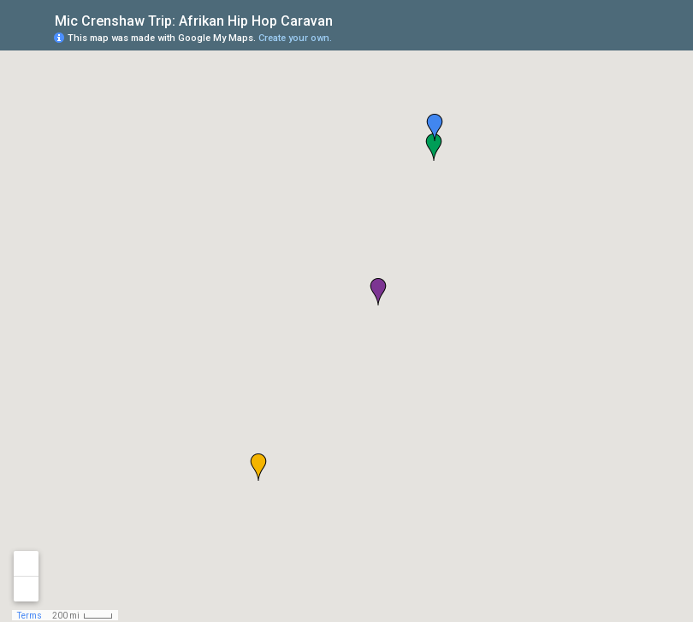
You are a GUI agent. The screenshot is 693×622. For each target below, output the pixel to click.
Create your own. (295, 38)
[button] (258, 467)
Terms (29, 615)
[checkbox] (346, 19)
